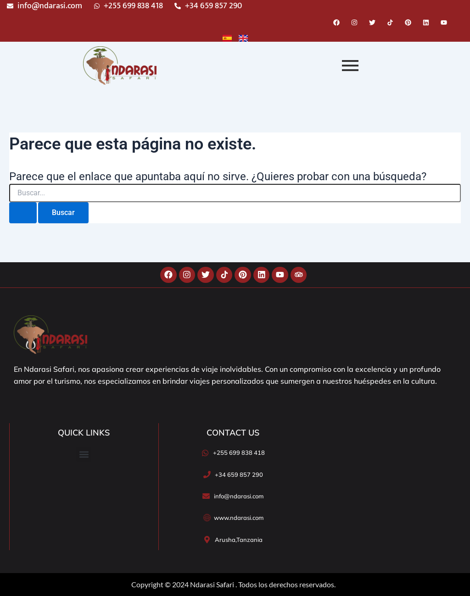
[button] (83, 454)
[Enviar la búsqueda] (23, 212)
